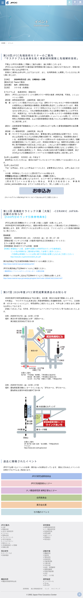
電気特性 (47, 557)
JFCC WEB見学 (7, 531)
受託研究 (4, 551)
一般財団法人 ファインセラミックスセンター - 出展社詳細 (23, 271)
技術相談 (5, 555)
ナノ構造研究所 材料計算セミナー (41, 490)
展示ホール (5, 543)
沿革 (3, 527)
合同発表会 (42, 498)
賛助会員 (5, 535)
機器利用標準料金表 (8, 581)
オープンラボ (6, 553)
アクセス (5, 533)
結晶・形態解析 (49, 567)
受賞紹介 (47, 537)
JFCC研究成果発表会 (41, 476)
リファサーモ (48, 581)
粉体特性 (47, 559)
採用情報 (26, 589)
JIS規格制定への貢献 (9, 545)
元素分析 (47, 563)
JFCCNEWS (6, 539)
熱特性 (46, 555)
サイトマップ (55, 589)
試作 (45, 573)
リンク (47, 589)
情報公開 (5, 547)
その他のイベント (42, 512)
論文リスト (47, 535)
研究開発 (46, 525)
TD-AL (46, 583)
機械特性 (47, 553)
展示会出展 (42, 505)
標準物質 (46, 579)
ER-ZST (46, 585)
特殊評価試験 (48, 571)
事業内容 (5, 529)
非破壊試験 (47, 561)
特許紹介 (47, 539)
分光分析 (47, 565)
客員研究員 (47, 531)
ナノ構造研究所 (49, 529)
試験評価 (46, 551)
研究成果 (47, 533)
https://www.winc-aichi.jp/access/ (35, 448)
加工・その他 (48, 575)
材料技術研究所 (49, 527)
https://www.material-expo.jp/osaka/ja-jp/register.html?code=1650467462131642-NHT (33, 278)
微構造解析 (47, 569)
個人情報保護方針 (37, 589)
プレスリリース (7, 537)
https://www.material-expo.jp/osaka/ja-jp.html (18, 264)
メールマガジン (7, 541)
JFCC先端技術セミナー (41, 483)
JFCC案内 (5, 525)
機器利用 (4, 579)
